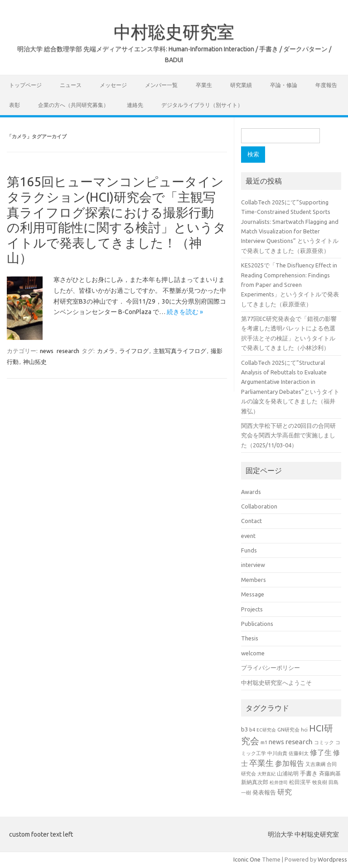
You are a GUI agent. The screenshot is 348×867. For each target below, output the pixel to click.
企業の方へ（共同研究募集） (73, 105)
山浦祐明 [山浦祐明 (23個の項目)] (288, 773)
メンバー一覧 (161, 85)
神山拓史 (35, 361)
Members (253, 579)
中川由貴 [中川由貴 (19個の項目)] (277, 753)
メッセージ (113, 85)
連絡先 (135, 105)
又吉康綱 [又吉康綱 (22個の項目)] (315, 764)
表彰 (14, 105)
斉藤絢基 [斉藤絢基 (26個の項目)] (330, 773)
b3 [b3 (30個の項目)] (244, 729)
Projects (252, 609)
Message (252, 594)
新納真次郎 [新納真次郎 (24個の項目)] (254, 782)
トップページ (25, 85)
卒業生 (204, 85)
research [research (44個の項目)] (299, 741)
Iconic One (247, 859)
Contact (251, 521)
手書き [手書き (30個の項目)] (309, 773)
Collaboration (259, 506)
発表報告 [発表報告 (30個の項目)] (264, 792)
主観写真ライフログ (179, 351)
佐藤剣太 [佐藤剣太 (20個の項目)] (299, 753)
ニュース (71, 85)
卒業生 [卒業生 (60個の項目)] (261, 763)
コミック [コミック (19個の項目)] (324, 742)
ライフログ (134, 351)
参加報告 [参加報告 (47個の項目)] (289, 763)
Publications (257, 623)
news (46, 351)
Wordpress (332, 859)
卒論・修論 (283, 85)
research (68, 351)
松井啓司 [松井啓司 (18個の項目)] (279, 782)
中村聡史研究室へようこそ (276, 682)
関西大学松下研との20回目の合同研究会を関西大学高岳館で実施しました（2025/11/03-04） (288, 435)
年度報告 (326, 85)
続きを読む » (185, 311)
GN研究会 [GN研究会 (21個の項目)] (288, 729)
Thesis (249, 638)
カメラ (106, 351)
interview (253, 565)
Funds (249, 550)
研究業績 (241, 85)
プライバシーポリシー (270, 667)
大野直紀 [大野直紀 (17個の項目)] (266, 773)
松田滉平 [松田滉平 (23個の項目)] (300, 782)
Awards (251, 492)
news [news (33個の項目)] (276, 742)
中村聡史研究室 (174, 31)
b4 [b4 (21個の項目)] (252, 729)
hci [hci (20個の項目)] (304, 729)
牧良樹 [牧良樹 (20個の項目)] (319, 782)
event (248, 536)
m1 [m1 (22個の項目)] (264, 742)
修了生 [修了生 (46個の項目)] (321, 752)
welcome (253, 653)
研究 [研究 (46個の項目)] (284, 792)
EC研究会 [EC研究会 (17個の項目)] (266, 729)
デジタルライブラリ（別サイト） (202, 105)
